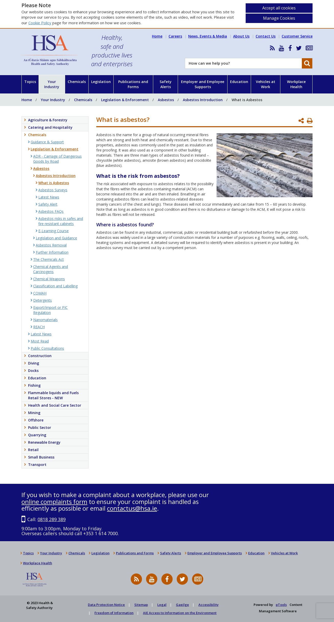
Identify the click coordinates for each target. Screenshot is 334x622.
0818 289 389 (52, 519)
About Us (241, 36)
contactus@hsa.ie (132, 508)
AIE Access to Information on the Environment (180, 613)
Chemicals (77, 81)
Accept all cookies (279, 8)
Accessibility (208, 604)
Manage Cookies (279, 18)
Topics (30, 81)
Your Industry (51, 84)
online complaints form (54, 501)
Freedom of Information (114, 613)
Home (157, 36)
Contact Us (266, 36)
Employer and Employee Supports (202, 84)
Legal (161, 604)
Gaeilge (182, 604)
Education (239, 81)
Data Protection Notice (106, 604)
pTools (281, 604)
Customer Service (297, 36)
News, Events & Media (207, 36)
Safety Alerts (166, 84)
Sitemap (141, 604)
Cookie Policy (39, 22)
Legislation (101, 81)
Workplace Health (296, 84)
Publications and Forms (133, 84)
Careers (175, 36)
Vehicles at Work (265, 84)
